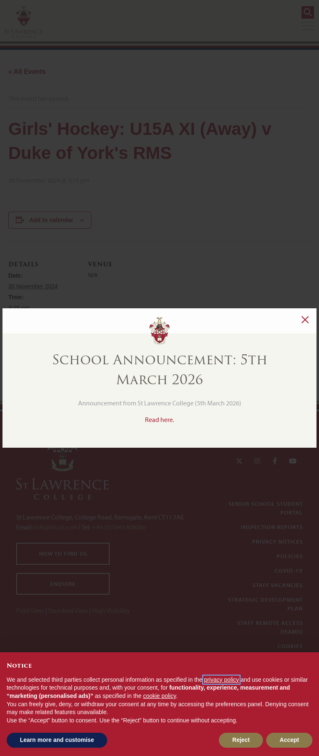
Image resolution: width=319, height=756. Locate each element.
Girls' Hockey (26, 329)
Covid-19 (289, 570)
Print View (30, 610)
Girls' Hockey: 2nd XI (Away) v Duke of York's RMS (105, 359)
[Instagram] (257, 461)
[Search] (308, 12)
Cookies (290, 646)
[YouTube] (293, 461)
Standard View (68, 610)
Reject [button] (241, 739)
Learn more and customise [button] (57, 739)
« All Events (27, 71)
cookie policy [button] (159, 696)
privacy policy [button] (221, 679)
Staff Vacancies (278, 585)
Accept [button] (289, 739)
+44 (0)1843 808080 (118, 527)
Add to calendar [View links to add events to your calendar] (51, 220)
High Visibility (111, 610)
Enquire (63, 584)
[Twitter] (239, 461)
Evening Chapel (278, 359)
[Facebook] (275, 461)
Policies (290, 556)
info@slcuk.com (56, 527)
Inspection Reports (272, 527)
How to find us (63, 553)
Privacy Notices (277, 541)
